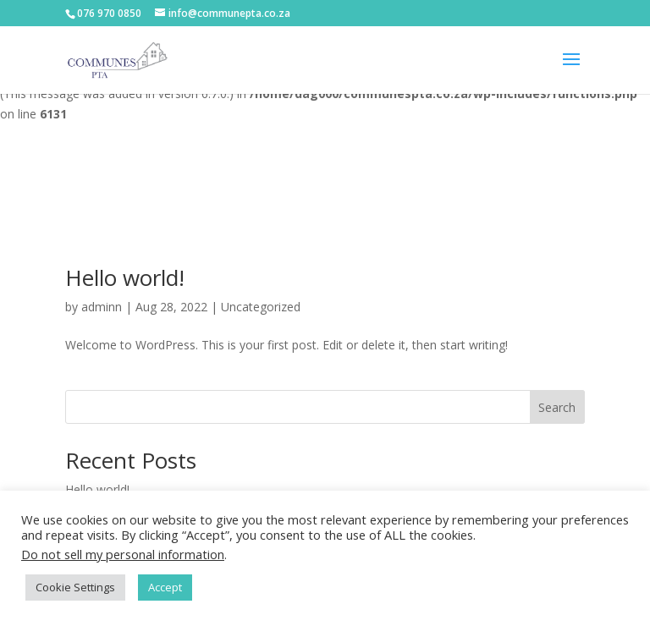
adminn (101, 307)
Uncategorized (260, 307)
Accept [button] (165, 587)
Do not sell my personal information (122, 554)
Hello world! (125, 277)
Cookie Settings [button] (75, 587)
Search (557, 407)
